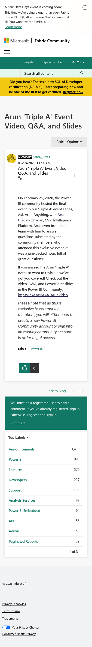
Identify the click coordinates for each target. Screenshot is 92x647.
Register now (73, 91)
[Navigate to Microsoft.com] (16, 40)
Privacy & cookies (14, 604)
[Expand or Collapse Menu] (6, 52)
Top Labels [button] (16, 437)
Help (61, 62)
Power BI (37, 348)
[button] (74, 176)
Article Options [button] (67, 141)
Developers (18, 479)
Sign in (46, 62)
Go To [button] (76, 62)
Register (29, 62)
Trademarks (10, 618)
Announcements (21, 449)
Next (83, 551)
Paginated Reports (23, 541)
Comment (17, 423)
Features (15, 469)
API (11, 521)
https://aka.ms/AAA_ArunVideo (43, 294)
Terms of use (11, 611)
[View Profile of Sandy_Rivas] (41, 156)
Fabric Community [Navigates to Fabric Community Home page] (52, 40)
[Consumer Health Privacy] (46, 634)
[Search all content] (53, 73)
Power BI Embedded (24, 510)
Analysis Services (22, 500)
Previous (63, 551)
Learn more (13, 26)
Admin (14, 531)
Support (15, 490)
